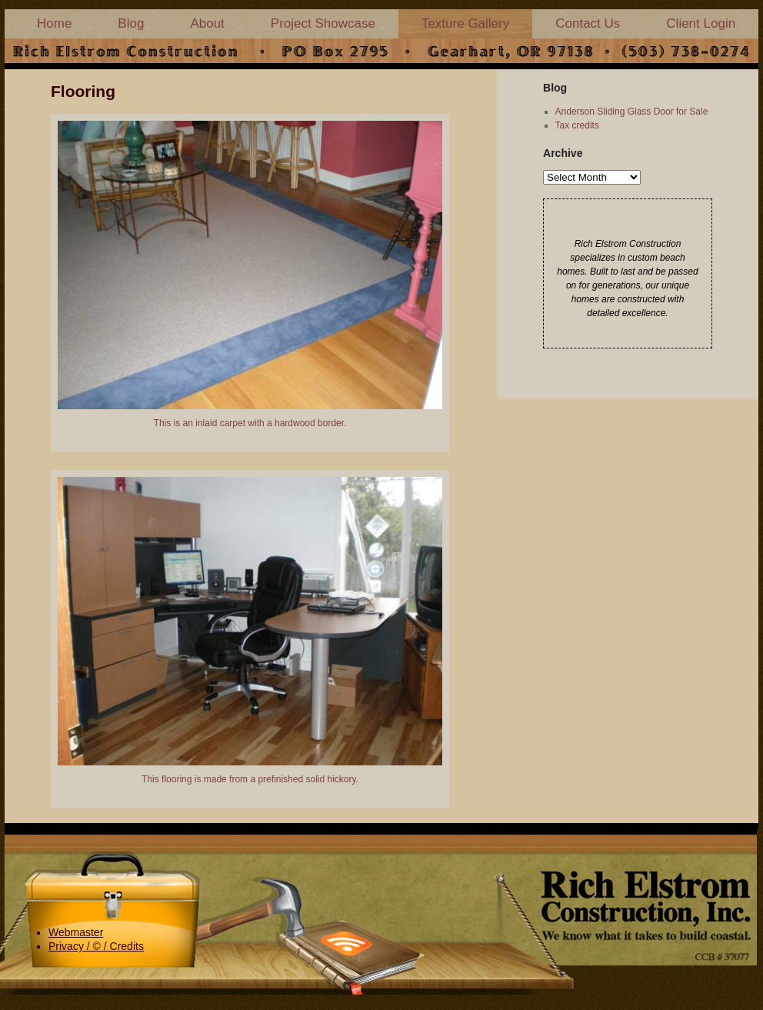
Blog (131, 23)
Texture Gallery (465, 23)
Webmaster (75, 932)
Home (54, 23)
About (207, 23)
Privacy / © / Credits (96, 946)
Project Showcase (323, 23)
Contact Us (587, 23)
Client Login (700, 23)
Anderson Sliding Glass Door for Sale (631, 111)
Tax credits (577, 125)
